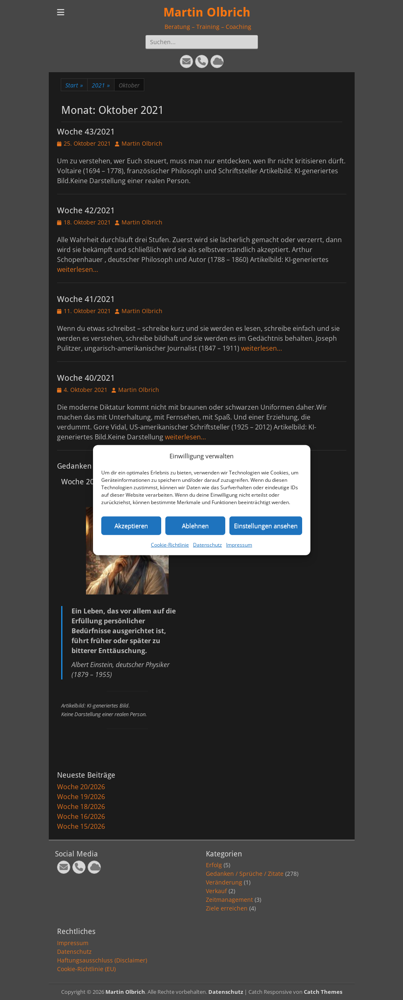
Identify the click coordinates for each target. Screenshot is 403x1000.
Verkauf (216, 891)
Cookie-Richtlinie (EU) (86, 969)
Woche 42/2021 (86, 210)
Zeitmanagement (229, 899)
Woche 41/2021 (86, 299)
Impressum (239, 544)
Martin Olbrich (206, 12)
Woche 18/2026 (81, 806)
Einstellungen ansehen (266, 525)
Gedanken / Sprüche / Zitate (245, 873)
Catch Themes (323, 991)
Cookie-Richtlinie (170, 544)
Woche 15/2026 (81, 826)
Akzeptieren (131, 525)
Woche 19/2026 (81, 796)
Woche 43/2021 (86, 132)
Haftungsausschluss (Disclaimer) (102, 960)
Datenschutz (207, 544)
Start (74, 85)
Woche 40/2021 (86, 378)
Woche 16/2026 (81, 816)
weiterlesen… (77, 269)
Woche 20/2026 (81, 786)
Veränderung (224, 882)
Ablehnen (195, 525)
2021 (101, 85)
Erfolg (214, 865)
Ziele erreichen (227, 908)
